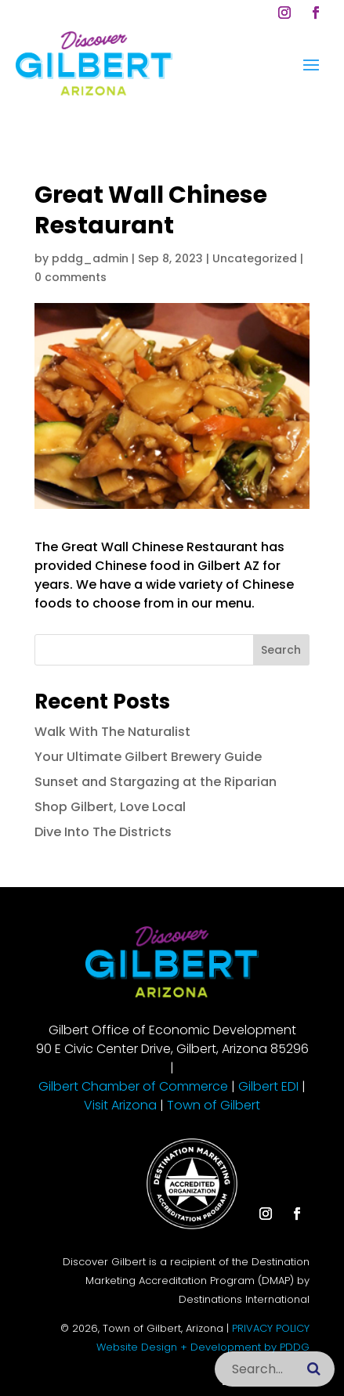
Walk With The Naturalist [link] (112, 732)
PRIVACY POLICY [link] (271, 1328)
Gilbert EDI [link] (268, 1086)
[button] (284, 12)
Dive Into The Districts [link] (103, 832)
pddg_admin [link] (90, 258)
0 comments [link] (70, 277)
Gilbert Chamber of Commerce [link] (133, 1086)
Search (281, 650)
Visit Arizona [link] (120, 1105)
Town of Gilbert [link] (213, 1105)
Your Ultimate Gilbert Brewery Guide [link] (148, 757)
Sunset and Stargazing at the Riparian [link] (155, 782)
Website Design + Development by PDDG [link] (203, 1347)
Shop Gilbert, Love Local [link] (110, 807)
